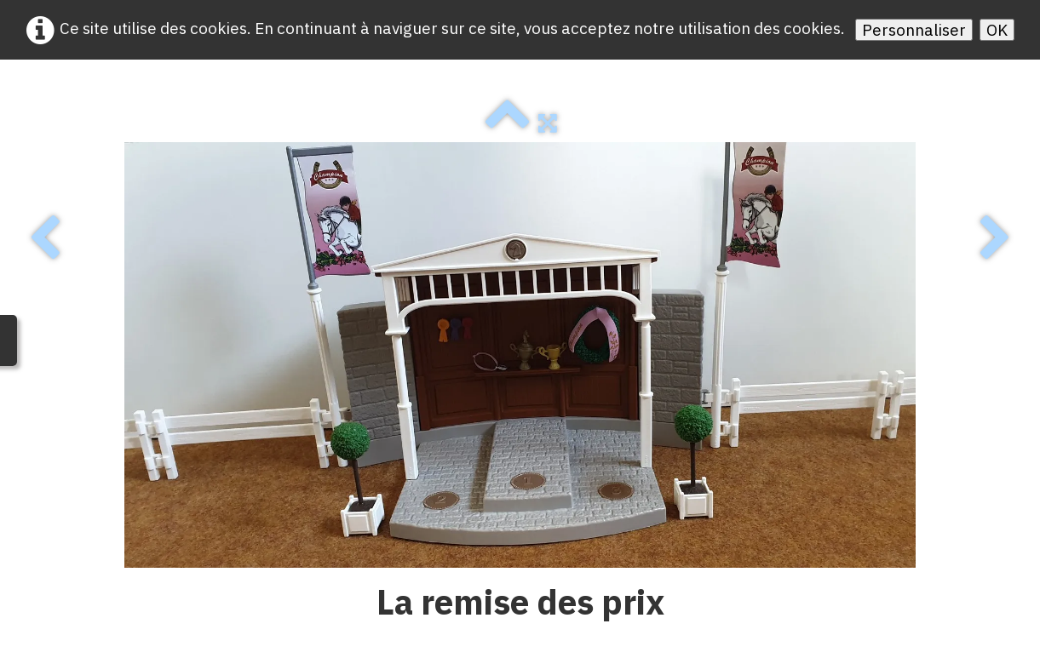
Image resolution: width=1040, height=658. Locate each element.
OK (997, 30)
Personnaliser (914, 30)
